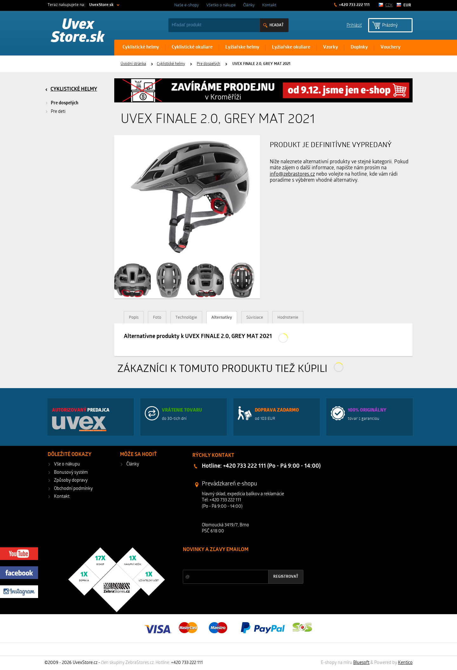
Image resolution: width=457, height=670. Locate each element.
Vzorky (330, 47)
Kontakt (269, 5)
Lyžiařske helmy (242, 47)
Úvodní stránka (133, 64)
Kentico (405, 662)
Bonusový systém (71, 472)
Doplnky (359, 47)
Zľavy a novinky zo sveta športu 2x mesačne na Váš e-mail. (238, 561)
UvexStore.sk (101, 5)
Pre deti (58, 111)
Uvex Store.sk (77, 31)
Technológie (186, 317)
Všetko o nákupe (221, 5)
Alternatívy (221, 317)
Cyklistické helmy (141, 47)
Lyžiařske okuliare (291, 47)
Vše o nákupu (67, 464)
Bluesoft (361, 662)
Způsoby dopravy (71, 480)
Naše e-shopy (186, 5)
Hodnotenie (287, 317)
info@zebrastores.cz (292, 174)
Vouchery (391, 47)
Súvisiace (254, 317)
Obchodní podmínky (73, 488)
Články (249, 5)
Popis (134, 317)
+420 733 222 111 (354, 5)
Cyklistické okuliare (192, 47)
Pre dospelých (208, 64)
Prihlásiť (354, 25)
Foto (157, 317)
